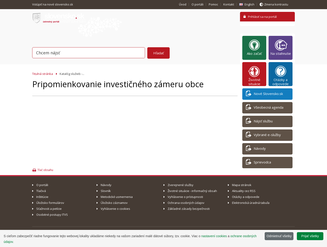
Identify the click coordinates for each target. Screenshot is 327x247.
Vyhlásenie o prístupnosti (185, 197)
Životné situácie (254, 75)
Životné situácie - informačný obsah (192, 191)
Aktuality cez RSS (244, 191)
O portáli (197, 4)
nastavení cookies (214, 236)
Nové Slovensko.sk (264, 94)
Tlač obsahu (45, 170)
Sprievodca (258, 163)
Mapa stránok (241, 185)
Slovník (106, 191)
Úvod (182, 4)
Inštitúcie (42, 197)
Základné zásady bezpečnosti (189, 209)
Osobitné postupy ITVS (52, 215)
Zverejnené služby (180, 185)
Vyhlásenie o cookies (115, 209)
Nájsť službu (259, 122)
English (249, 4)
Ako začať (254, 47)
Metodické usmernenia (117, 197)
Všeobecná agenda (264, 108)
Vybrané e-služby (263, 135)
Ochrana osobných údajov (186, 203)
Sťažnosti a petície (49, 209)
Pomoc (213, 4)
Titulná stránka (42, 74)
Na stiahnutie (280, 47)
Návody (256, 149)
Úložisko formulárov (50, 203)
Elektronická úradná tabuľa (250, 203)
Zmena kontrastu (276, 4)
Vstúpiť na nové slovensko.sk (53, 4)
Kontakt (228, 4)
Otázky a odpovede (280, 75)
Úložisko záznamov (114, 203)
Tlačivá (41, 191)
